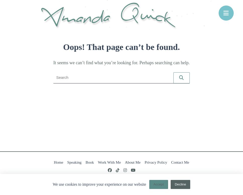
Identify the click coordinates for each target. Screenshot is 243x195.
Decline (180, 184)
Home (58, 162)
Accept (158, 184)
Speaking (74, 162)
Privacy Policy (155, 162)
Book (89, 162)
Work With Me (109, 162)
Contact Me (180, 162)
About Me (132, 162)
